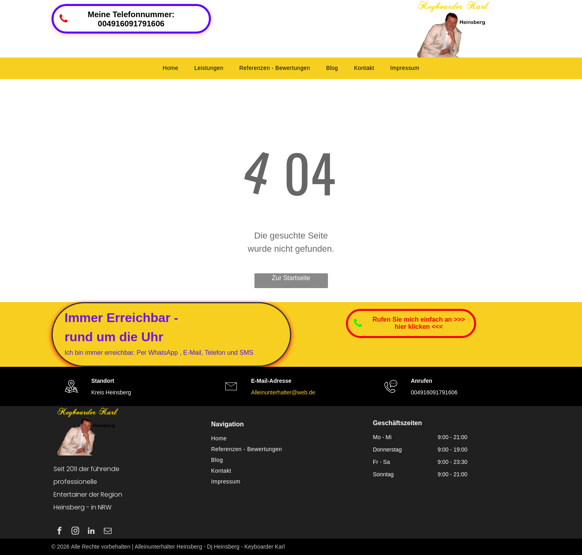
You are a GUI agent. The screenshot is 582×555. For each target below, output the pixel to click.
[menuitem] (170, 68)
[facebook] (59, 532)
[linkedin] (91, 532)
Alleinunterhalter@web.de (283, 392)
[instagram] (75, 532)
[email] (107, 532)
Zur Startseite (291, 278)
